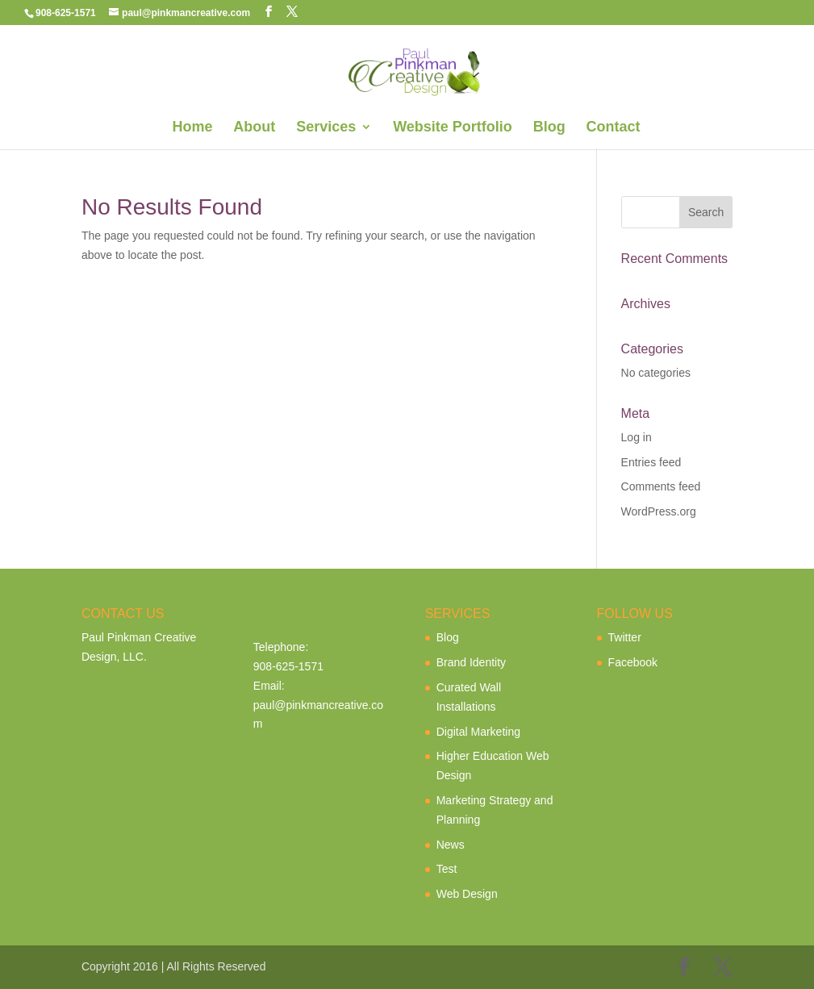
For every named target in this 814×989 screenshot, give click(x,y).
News (450, 844)
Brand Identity (471, 662)
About (254, 128)
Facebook (632, 662)
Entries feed (651, 462)
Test (446, 868)
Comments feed (661, 486)
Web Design (467, 893)
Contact (613, 128)
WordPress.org (658, 511)
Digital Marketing (478, 731)
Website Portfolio (452, 128)
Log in (636, 437)
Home (192, 128)
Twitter (624, 637)
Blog (549, 128)
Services (326, 128)
